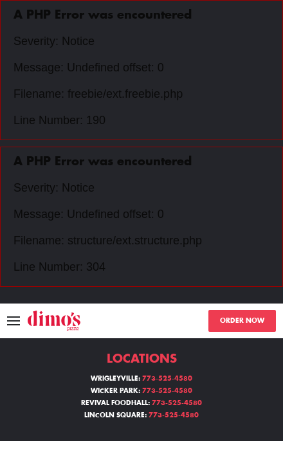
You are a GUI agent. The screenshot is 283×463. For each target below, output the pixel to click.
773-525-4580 (167, 379)
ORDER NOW (242, 321)
